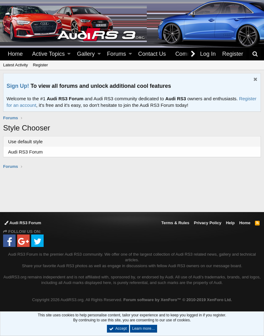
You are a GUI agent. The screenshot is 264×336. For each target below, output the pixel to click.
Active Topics (48, 54)
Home (15, 54)
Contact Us (152, 54)
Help (230, 222)
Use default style (25, 141)
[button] (69, 54)
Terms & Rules (175, 222)
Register (40, 65)
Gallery (86, 54)
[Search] (255, 54)
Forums (116, 54)
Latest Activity (15, 65)
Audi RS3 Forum (25, 151)
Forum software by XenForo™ (177, 299)
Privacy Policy (207, 222)
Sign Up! (18, 86)
